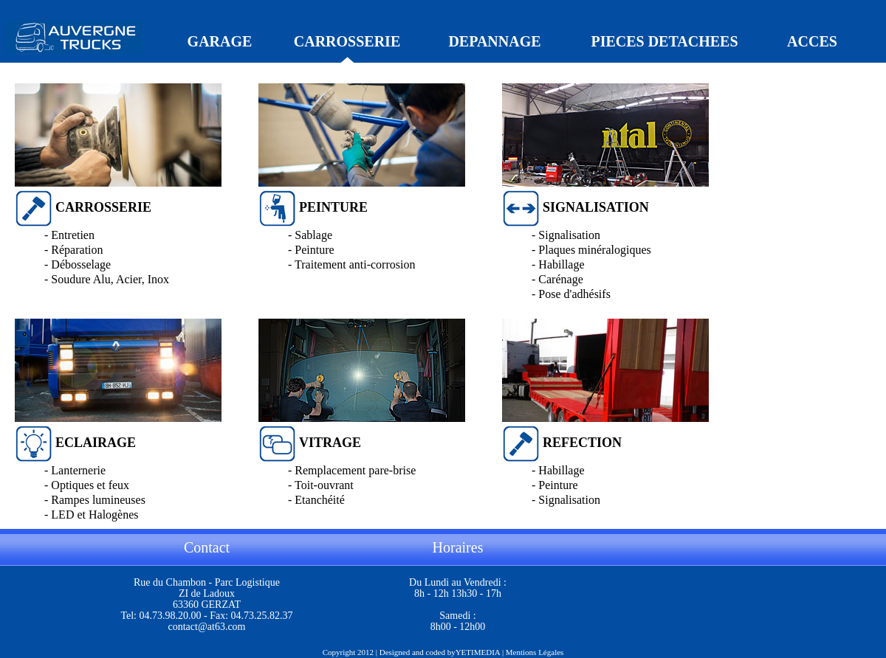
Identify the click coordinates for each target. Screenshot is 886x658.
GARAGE (220, 41)
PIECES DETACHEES (664, 41)
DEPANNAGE (494, 41)
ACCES (812, 41)
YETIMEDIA (478, 652)
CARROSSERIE (347, 41)
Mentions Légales (535, 652)
